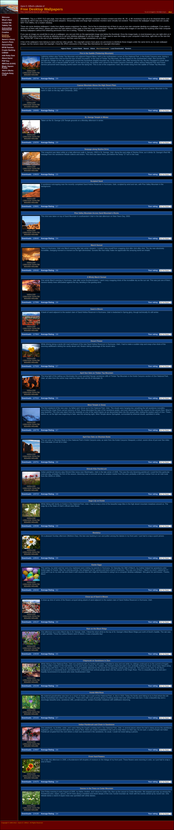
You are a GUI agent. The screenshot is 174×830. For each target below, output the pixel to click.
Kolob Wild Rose (97, 693)
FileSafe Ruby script (8, 74)
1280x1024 (27, 73)
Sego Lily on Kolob (97, 501)
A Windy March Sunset (96, 277)
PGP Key (5, 61)
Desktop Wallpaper (6, 36)
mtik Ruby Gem (8, 55)
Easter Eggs (96, 565)
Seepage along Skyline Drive (97, 149)
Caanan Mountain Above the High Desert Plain (96, 85)
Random (128, 48)
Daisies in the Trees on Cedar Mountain (96, 788)
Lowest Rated (77, 48)
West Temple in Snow (97, 405)
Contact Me (6, 23)
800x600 (27, 75)
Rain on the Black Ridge (96, 629)
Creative (5, 32)
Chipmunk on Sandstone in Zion (96, 661)
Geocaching (7, 45)
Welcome (6, 17)
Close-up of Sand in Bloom (96, 597)
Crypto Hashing (8, 50)
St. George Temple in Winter (96, 117)
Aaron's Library (8, 39)
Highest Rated (66, 48)
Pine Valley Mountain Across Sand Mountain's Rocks (96, 213)
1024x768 (36, 73)
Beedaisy (96, 533)
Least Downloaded (117, 48)
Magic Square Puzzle (7, 67)
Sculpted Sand (96, 181)
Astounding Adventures (7, 29)
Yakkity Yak (7, 25)
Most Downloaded (102, 48)
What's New (7, 20)
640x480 (34, 75)
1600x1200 (31, 71)
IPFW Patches (8, 47)
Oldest (92, 48)
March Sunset (96, 245)
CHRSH (5, 53)
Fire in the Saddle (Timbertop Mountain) (96, 53)
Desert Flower (97, 341)
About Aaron (7, 58)
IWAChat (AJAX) (9, 64)
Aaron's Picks (8, 42)
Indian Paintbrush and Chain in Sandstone (97, 725)
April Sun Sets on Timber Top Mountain (96, 373)
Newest (86, 48)
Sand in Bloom (96, 309)
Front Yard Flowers (97, 756)
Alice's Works (7, 71)
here (160, 12)
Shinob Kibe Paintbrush (97, 469)
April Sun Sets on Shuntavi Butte (97, 437)
